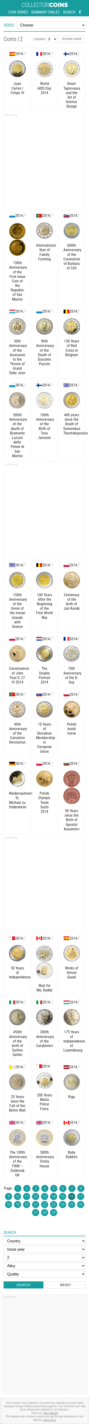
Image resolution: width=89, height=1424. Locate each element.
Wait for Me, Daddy (44, 987)
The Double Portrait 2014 (44, 675)
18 (8, 1204)
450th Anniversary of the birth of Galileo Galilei (17, 1043)
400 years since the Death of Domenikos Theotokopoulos (71, 424)
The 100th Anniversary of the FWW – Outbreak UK (17, 1163)
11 (26, 1196)
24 (63, 1204)
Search (69, 12)
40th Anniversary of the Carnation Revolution (17, 733)
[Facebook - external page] (80, 12)
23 (54, 1204)
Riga (71, 1097)
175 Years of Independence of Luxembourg (71, 1041)
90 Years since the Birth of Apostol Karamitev (72, 820)
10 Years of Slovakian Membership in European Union (44, 738)
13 (45, 1196)
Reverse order (72, 39)
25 (72, 1204)
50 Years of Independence (17, 972)
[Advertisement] (44, 162)
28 (45, 1212)
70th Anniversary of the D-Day (71, 675)
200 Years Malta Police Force (44, 1102)
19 (17, 1204)
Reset (65, 1285)
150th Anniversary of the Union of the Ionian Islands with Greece (17, 611)
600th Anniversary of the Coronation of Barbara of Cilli (71, 256)
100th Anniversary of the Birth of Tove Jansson (44, 426)
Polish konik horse (71, 729)
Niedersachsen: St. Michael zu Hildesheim (17, 800)
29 (54, 1212)
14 (54, 1196)
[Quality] (44, 1274)
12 (35, 1196)
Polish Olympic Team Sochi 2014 (44, 802)
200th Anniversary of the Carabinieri (44, 1039)
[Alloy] (44, 1265)
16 (72, 1196)
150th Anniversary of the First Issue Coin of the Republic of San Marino (17, 281)
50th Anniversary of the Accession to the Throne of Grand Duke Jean (17, 357)
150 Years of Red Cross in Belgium (71, 348)
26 (81, 1204)
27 (35, 1212)
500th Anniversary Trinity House (44, 1159)
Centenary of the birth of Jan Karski (72, 602)
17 (81, 1196)
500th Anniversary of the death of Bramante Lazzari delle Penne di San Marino (17, 435)
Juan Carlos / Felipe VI (17, 88)
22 (45, 1204)
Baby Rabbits (71, 1154)
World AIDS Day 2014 (44, 88)
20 (26, 1204)
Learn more (49, 1420)
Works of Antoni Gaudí (71, 972)
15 (63, 1196)
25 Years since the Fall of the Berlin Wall (17, 1104)
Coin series (18, 12)
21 (35, 1204)
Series (9, 25)
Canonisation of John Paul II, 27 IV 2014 (17, 675)
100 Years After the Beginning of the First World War (44, 606)
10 (17, 1196)
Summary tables (45, 12)
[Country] (44, 1241)
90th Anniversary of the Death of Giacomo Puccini (44, 352)
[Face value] (44, 1257)
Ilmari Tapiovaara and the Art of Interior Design (71, 95)
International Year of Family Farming (44, 252)
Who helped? (51, 1413)
